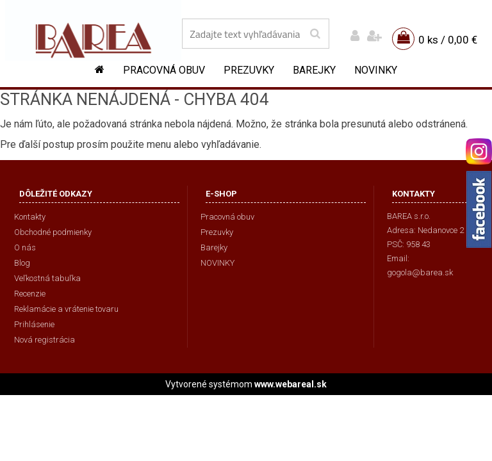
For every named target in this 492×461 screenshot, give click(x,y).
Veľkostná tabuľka (47, 278)
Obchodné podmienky (53, 232)
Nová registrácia (44, 339)
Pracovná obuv (164, 70)
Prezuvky (249, 70)
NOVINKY (375, 70)
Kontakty (29, 217)
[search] (315, 34)
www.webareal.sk (290, 384)
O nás (25, 247)
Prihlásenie (34, 324)
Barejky (314, 70)
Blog (22, 263)
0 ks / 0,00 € (447, 39)
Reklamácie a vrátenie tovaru (66, 309)
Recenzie (29, 293)
